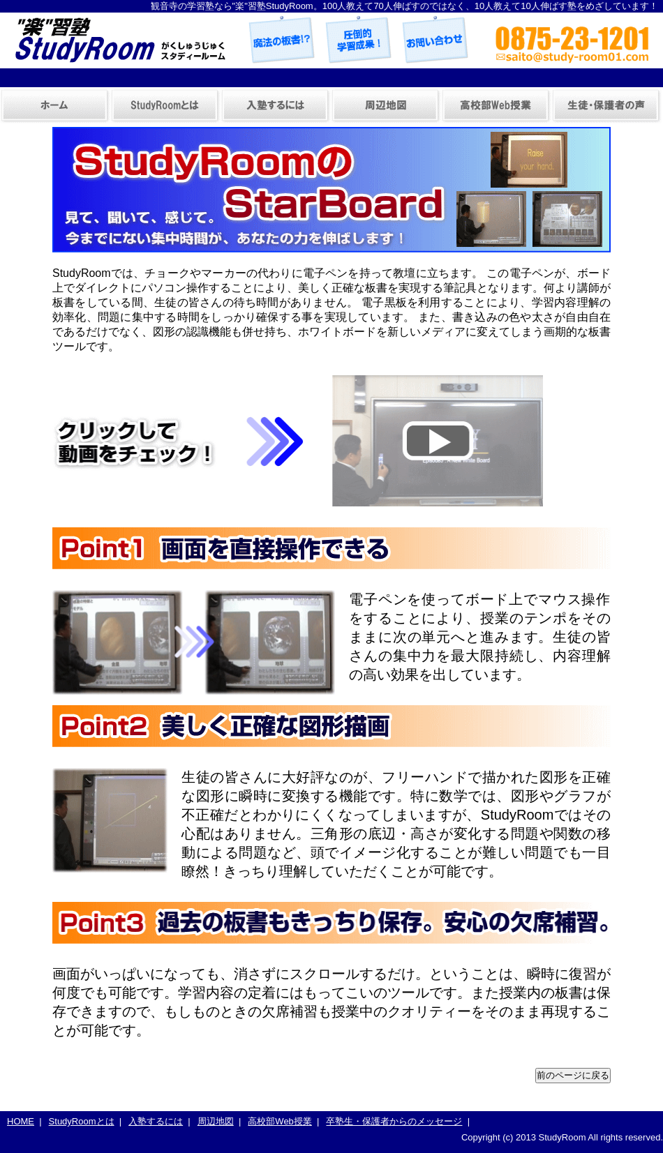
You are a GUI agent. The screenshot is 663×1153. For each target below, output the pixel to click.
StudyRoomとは (165, 106)
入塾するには (276, 106)
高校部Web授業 (496, 106)
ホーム (55, 106)
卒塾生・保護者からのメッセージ (606, 106)
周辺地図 (386, 106)
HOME (20, 1121)
